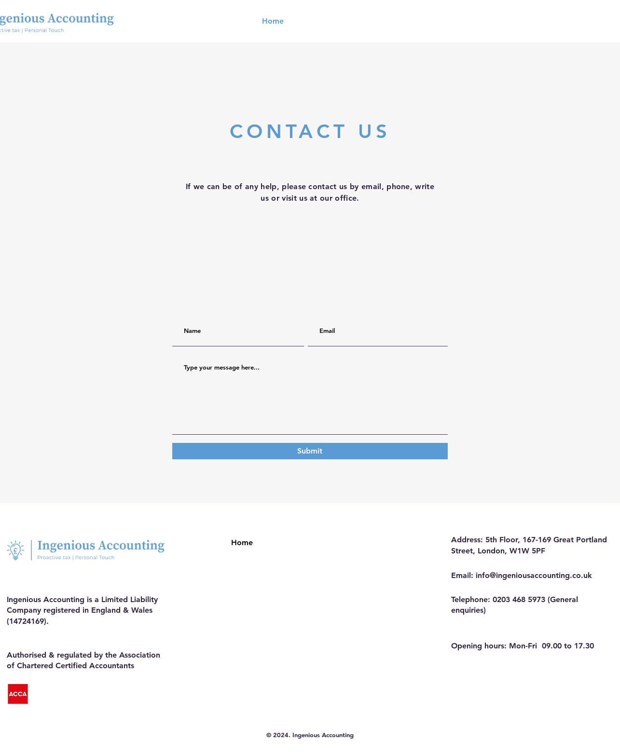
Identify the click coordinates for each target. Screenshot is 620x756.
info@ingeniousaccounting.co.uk (534, 575)
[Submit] (310, 451)
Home (242, 542)
